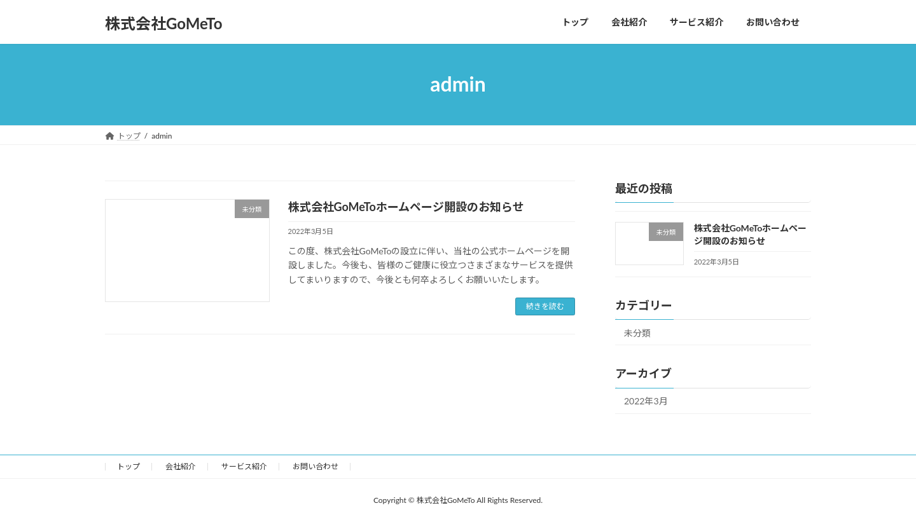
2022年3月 (646, 400)
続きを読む (545, 306)
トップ (128, 466)
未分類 (637, 332)
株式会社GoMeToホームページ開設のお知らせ (406, 207)
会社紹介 (180, 466)
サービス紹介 (244, 466)
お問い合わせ (315, 466)
